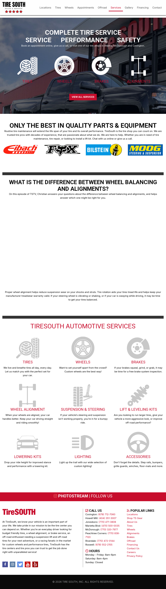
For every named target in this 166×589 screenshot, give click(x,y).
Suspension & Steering (83, 409)
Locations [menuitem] (45, 7)
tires (129, 525)
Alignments (138, 81)
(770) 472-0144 (106, 540)
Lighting (83, 457)
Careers (131, 552)
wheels (131, 529)
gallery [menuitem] (129, 7)
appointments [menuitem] (85, 7)
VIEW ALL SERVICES (83, 97)
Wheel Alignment (27, 409)
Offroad (131, 540)
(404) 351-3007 (107, 518)
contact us (133, 548)
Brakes (102, 81)
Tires (27, 81)
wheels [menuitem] (69, 7)
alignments (133, 533)
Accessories (138, 457)
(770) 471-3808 (107, 521)
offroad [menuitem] (102, 7)
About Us (132, 521)
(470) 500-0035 (110, 525)
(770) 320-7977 (109, 529)
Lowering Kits (27, 457)
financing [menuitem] (143, 7)
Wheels (64, 81)
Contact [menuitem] (157, 7)
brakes (130, 537)
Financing (132, 544)
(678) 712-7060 (106, 514)
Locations (132, 514)
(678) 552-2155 (103, 544)
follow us (101, 496)
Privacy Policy (134, 555)
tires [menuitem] (58, 7)
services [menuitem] (116, 7)
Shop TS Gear (134, 518)
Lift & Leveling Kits (138, 409)
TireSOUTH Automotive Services (83, 326)
